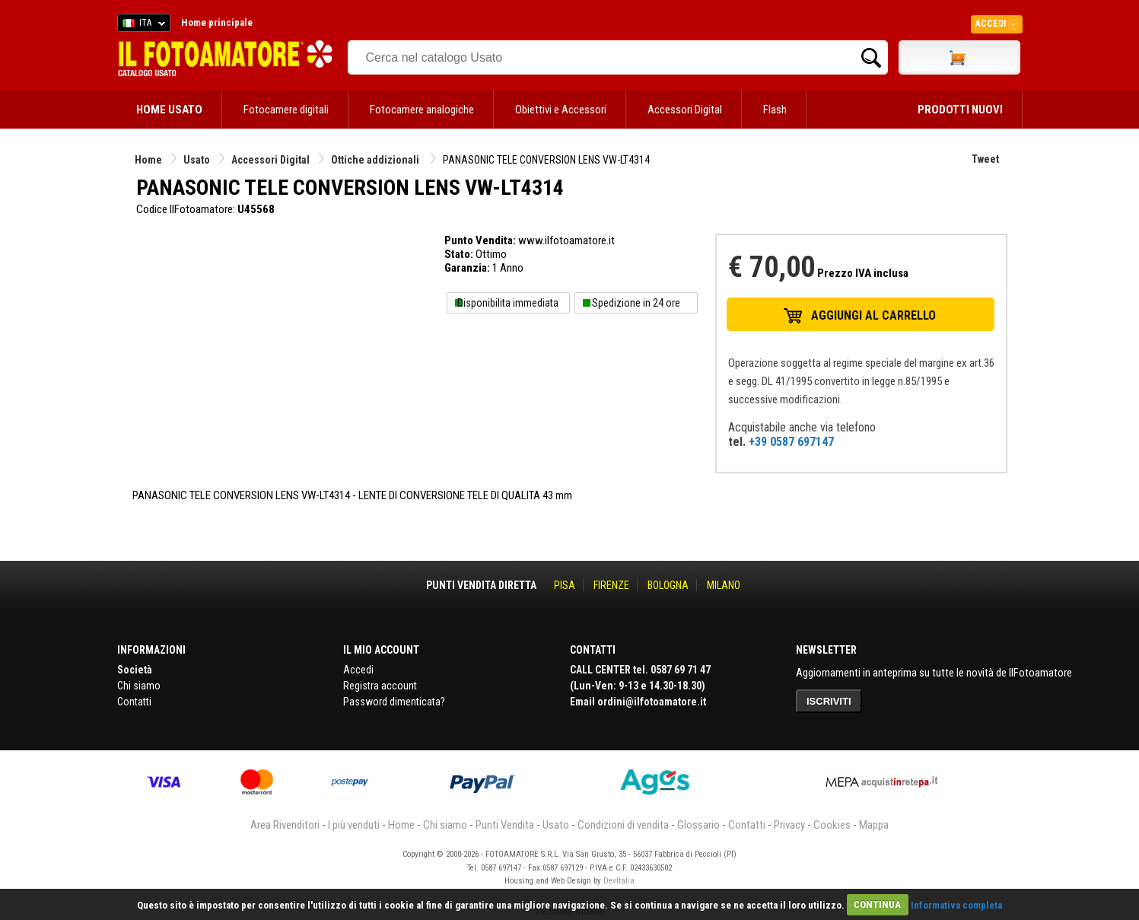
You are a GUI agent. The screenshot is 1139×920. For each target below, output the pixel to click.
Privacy (789, 825)
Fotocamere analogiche (422, 109)
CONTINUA (877, 904)
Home (148, 160)
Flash (775, 109)
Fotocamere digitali (286, 109)
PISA (564, 585)
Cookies (832, 825)
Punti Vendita (505, 825)
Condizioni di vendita (623, 825)
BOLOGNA (668, 585)
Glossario (698, 825)
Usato (196, 160)
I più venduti (354, 825)
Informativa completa (956, 904)
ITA (141, 25)
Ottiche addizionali (376, 160)
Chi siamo (139, 686)
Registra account (380, 686)
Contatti (134, 702)
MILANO (723, 585)
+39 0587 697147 (791, 442)
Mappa (874, 825)
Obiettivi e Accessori (560, 109)
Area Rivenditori (285, 825)
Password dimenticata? (394, 702)
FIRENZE (611, 585)
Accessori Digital (684, 109)
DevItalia (619, 881)
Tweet (985, 159)
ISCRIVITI (829, 701)
